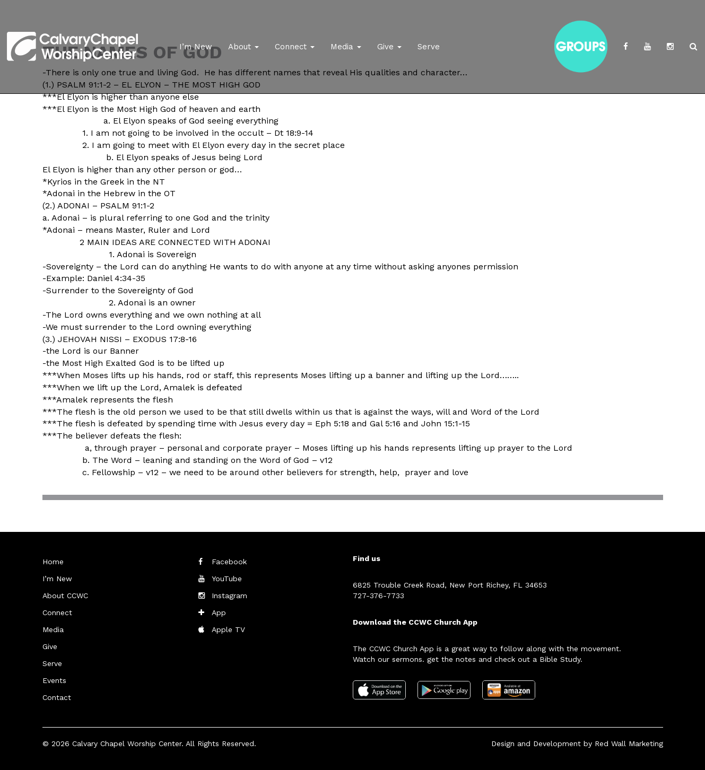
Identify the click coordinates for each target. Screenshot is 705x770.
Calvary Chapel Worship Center (126, 743)
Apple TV (228, 629)
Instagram (229, 595)
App (219, 612)
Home (53, 561)
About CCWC (65, 595)
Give (389, 46)
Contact (56, 697)
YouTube (227, 578)
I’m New (195, 46)
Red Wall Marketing (629, 743)
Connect (295, 46)
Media (345, 46)
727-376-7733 (378, 595)
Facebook (229, 561)
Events (54, 680)
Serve (428, 46)
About (243, 46)
